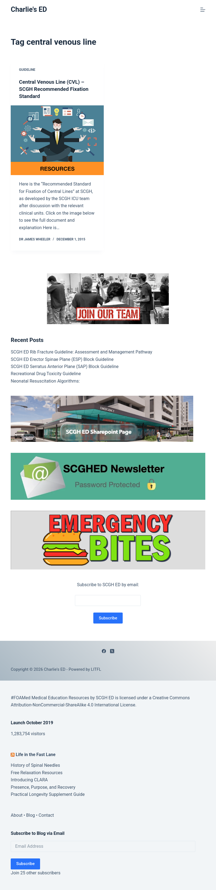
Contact (46, 815)
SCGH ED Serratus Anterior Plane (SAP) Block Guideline (65, 366)
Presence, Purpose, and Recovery (43, 787)
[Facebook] (104, 651)
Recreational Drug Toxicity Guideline (46, 373)
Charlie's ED (29, 9)
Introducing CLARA (29, 779)
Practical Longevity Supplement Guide (48, 794)
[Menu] (202, 9)
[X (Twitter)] (112, 651)
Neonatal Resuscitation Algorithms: (45, 380)
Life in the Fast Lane (35, 754)
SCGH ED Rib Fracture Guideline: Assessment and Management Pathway (81, 351)
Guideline (27, 70)
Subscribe (25, 863)
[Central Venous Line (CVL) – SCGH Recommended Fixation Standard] (57, 140)
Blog (30, 815)
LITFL (96, 669)
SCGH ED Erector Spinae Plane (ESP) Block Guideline (62, 359)
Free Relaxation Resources (36, 772)
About (17, 815)
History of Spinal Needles (35, 765)
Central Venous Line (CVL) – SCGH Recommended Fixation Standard (56, 88)
